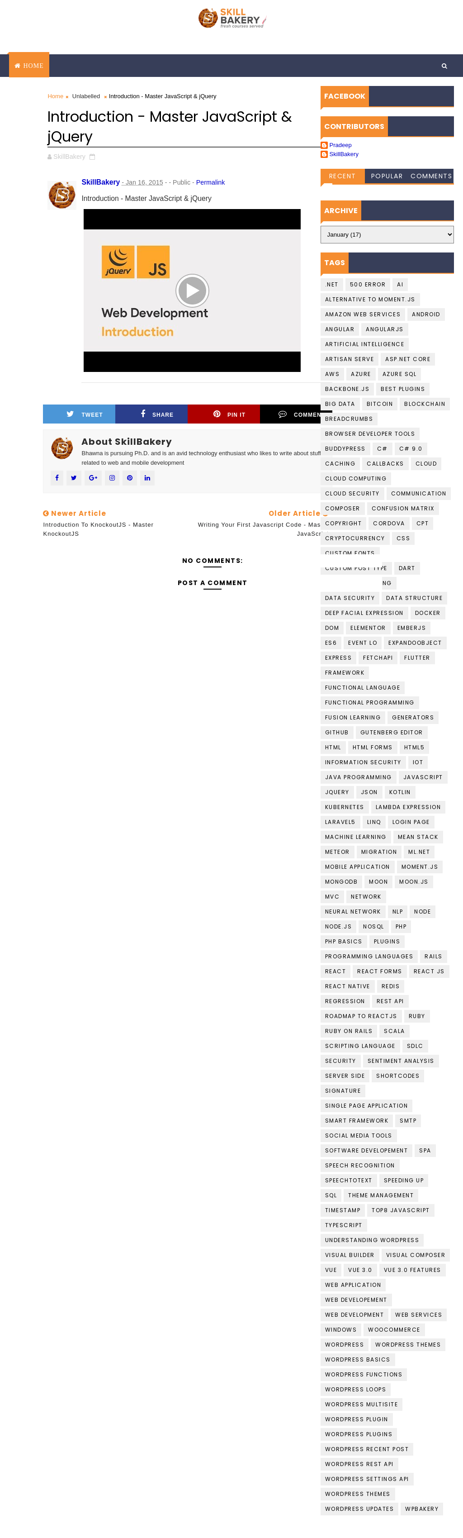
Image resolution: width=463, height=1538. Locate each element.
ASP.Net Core (407, 359)
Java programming (358, 777)
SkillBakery (344, 154)
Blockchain (424, 404)
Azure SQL (400, 374)
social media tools (358, 1135)
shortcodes (398, 1076)
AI (400, 284)
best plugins (403, 389)
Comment (302, 414)
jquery (337, 792)
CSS (404, 538)
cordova (389, 523)
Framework (345, 672)
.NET (332, 284)
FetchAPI (378, 658)
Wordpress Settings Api (367, 1479)
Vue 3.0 (360, 1270)
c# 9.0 (411, 448)
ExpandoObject (415, 643)
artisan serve (349, 359)
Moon (378, 882)
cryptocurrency (355, 538)
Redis (391, 986)
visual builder (350, 1255)
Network (366, 896)
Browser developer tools (370, 434)
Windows (341, 1329)
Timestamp (343, 1210)
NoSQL (373, 926)
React (335, 971)
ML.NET (419, 852)
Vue (331, 1270)
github (337, 732)
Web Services (418, 1315)
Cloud (426, 463)
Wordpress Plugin (356, 1419)
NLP (397, 911)
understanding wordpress (372, 1240)
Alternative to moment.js (370, 299)
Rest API (390, 1001)
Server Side (345, 1076)
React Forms (379, 971)
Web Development (354, 1315)
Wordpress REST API (359, 1464)
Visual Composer (416, 1255)
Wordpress (344, 1344)
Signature (343, 1091)
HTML (333, 747)
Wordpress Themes (408, 1344)
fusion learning (353, 717)
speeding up (404, 1180)
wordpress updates (359, 1509)
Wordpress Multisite (361, 1404)
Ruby (417, 1016)
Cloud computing (356, 478)
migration (379, 852)
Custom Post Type (356, 568)
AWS (332, 374)
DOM (332, 628)
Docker (428, 613)
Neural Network (353, 911)
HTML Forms (373, 747)
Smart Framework (357, 1120)
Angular (340, 329)
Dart (407, 568)
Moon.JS (414, 882)
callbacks (385, 463)
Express (338, 658)
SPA (425, 1150)
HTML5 (414, 747)
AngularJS (385, 329)
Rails (434, 956)
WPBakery (422, 1509)
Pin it (229, 414)
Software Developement (366, 1150)
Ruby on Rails (349, 1031)
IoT (418, 762)
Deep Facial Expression (364, 613)
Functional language (363, 687)
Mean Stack (418, 837)
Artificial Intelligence (365, 344)
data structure (414, 598)
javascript (423, 777)
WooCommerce (394, 1329)
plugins (387, 941)
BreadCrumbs (349, 419)
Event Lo (362, 643)
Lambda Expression (408, 807)
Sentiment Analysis (401, 1061)
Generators (413, 717)
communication (419, 493)
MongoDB (341, 882)
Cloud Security (352, 493)
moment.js (420, 867)
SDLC (415, 1046)
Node (422, 911)
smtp (408, 1120)
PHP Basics (344, 941)
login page (411, 822)
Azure (361, 374)
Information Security (363, 762)
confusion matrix (403, 508)
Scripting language (360, 1046)
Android (426, 314)
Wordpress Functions (364, 1374)
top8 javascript (401, 1210)
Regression (345, 1001)
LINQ (374, 822)
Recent (342, 176)
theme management (381, 1195)
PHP (401, 926)
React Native (347, 986)
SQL (331, 1195)
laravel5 (340, 822)
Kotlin (400, 792)
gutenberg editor (391, 732)
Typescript (344, 1225)
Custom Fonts (350, 553)
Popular (387, 176)
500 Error (368, 284)
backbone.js (347, 389)
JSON (369, 792)
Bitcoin (380, 404)
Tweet (84, 414)
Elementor (368, 628)
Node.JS (338, 926)
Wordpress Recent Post (367, 1449)
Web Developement (356, 1300)
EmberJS (411, 628)
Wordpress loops (356, 1389)
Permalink (210, 182)
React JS (429, 971)
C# (382, 448)
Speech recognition (360, 1165)
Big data (340, 404)
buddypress (345, 448)
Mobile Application (357, 867)
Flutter (417, 658)
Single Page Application (366, 1105)
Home (33, 65)
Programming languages (369, 956)
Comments (431, 176)
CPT (422, 523)
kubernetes (344, 807)
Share (157, 414)
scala (394, 1031)
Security (340, 1061)
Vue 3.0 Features (412, 1270)
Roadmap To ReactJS (361, 1016)
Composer (342, 508)
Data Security (350, 598)
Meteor (337, 852)
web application (353, 1285)
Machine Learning (356, 837)
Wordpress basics (358, 1359)
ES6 (331, 643)
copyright (343, 523)
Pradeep (341, 145)
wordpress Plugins (359, 1434)
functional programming (370, 702)
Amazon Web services (363, 314)
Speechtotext (349, 1180)
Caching (340, 463)
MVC (332, 896)
